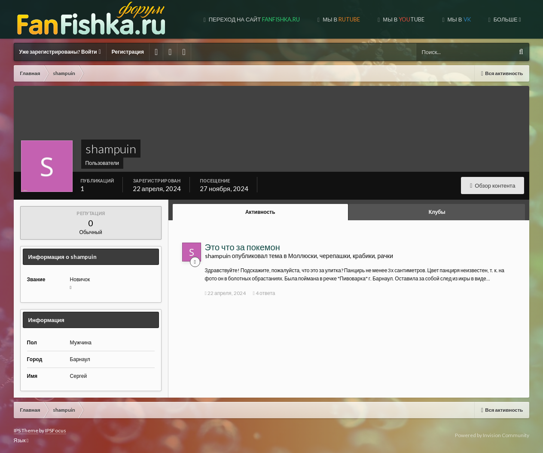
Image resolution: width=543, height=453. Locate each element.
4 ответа (264, 293)
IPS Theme (26, 430)
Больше (506, 19)
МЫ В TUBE (402, 19)
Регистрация (128, 52)
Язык (21, 440)
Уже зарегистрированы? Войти (60, 52)
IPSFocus (55, 430)
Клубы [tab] (437, 212)
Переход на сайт (253, 19)
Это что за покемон (242, 247)
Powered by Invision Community (492, 435)
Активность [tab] (260, 212)
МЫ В (340, 19)
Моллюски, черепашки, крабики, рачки (340, 255)
